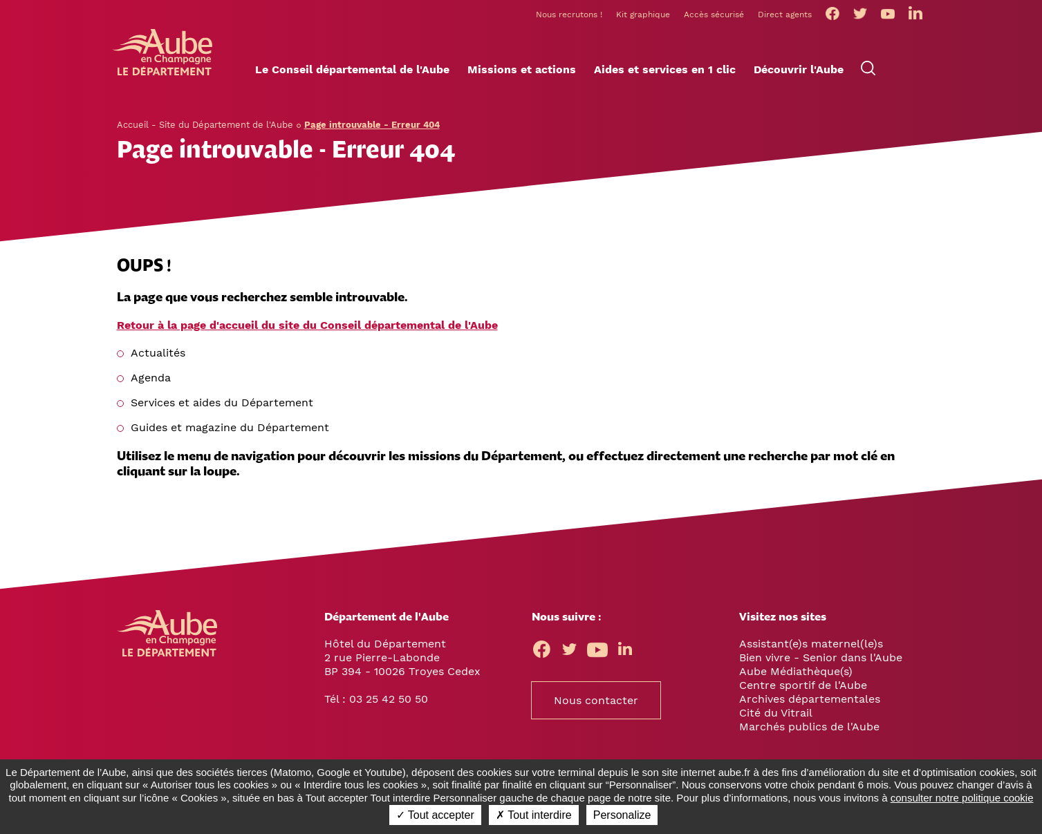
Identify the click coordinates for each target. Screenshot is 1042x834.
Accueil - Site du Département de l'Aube (205, 125)
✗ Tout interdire (534, 815)
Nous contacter (596, 700)
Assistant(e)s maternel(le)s (811, 643)
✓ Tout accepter (435, 815)
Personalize (622, 815)
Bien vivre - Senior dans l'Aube (820, 657)
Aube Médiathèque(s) (796, 671)
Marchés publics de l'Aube (809, 726)
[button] (352, 70)
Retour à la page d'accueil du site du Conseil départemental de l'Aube (307, 325)
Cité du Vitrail (775, 712)
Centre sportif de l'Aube (803, 685)
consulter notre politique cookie (962, 798)
